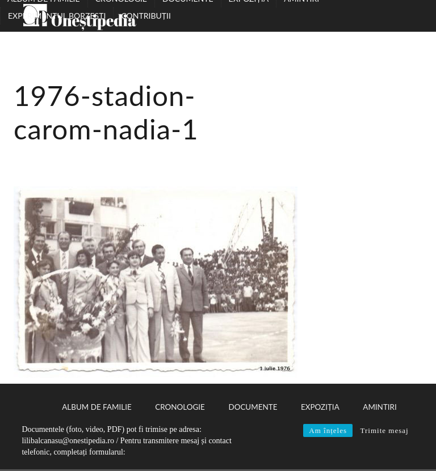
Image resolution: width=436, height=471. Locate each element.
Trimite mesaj (384, 430)
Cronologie (180, 406)
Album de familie (96, 406)
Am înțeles (328, 430)
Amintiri (379, 406)
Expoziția (320, 406)
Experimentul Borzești (57, 15)
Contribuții (145, 15)
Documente (252, 406)
